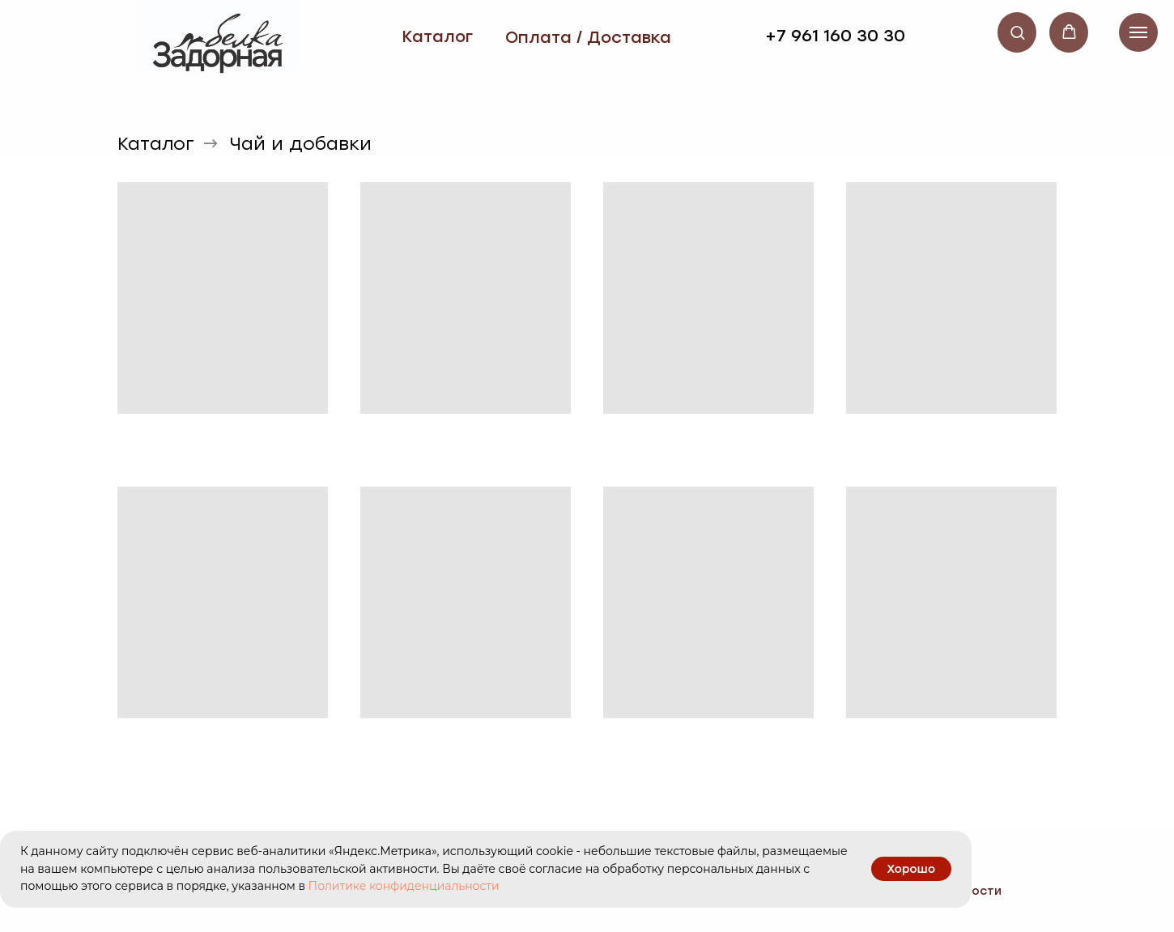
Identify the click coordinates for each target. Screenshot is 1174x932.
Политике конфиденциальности (404, 886)
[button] (1017, 32)
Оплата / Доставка (588, 37)
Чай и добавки (301, 144)
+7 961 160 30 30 (835, 35)
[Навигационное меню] (1138, 32)
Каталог (437, 36)
